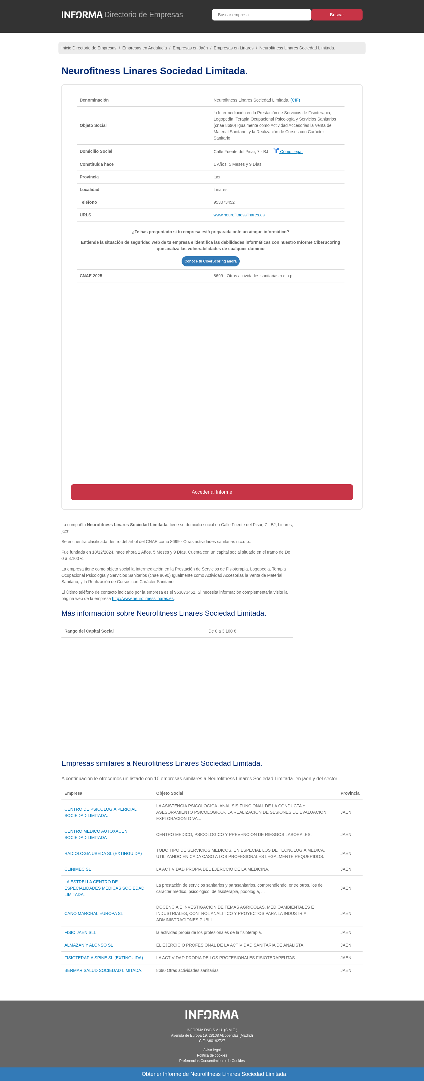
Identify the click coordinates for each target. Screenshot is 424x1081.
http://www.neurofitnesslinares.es (143, 598)
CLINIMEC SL (77, 869)
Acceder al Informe (212, 492)
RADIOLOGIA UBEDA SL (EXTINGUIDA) (103, 853)
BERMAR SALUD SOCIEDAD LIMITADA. (103, 970)
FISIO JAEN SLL (80, 932)
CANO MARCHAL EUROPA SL (93, 913)
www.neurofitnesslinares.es (239, 214)
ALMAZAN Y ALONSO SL (88, 945)
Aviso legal (212, 1050)
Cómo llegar (288, 151)
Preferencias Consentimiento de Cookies (212, 1061)
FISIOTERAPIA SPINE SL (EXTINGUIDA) (103, 957)
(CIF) (295, 100)
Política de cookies (212, 1055)
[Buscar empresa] (261, 14)
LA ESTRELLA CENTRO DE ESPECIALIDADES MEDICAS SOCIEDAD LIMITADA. (104, 888)
